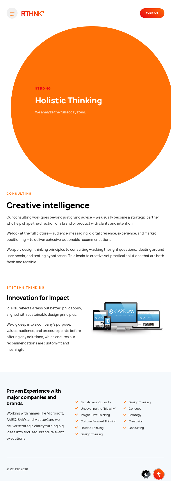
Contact (152, 13)
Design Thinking (140, 402)
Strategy (135, 415)
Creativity (136, 421)
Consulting (136, 428)
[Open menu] (12, 13)
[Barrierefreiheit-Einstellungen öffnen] (158, 474)
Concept (135, 409)
